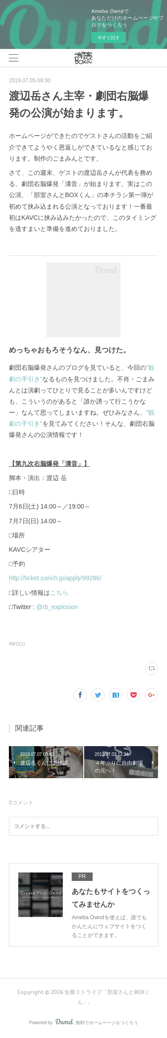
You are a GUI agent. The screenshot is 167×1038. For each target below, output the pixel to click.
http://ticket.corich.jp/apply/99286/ (55, 578)
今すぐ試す (109, 37)
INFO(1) (17, 644)
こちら (59, 592)
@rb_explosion (57, 606)
